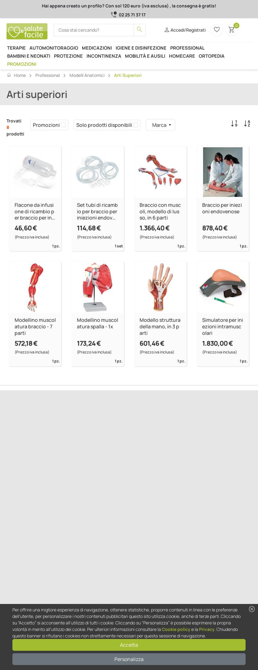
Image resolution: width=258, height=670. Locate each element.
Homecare (182, 56)
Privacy (207, 629)
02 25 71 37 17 (132, 15)
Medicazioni (97, 48)
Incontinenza (104, 56)
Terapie (16, 48)
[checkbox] (63, 125)
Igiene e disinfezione (141, 48)
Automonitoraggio (53, 48)
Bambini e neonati (28, 56)
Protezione (68, 56)
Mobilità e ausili (145, 56)
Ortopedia (212, 56)
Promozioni (21, 64)
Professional (187, 48)
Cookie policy (176, 629)
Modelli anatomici (87, 75)
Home (16, 75)
